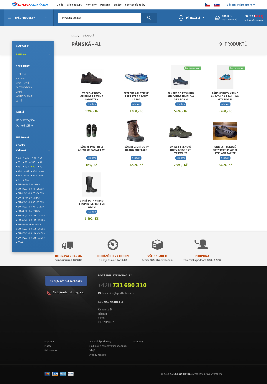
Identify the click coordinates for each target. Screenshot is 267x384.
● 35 (34, 157)
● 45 (26, 175)
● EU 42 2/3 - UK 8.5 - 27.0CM (30, 202)
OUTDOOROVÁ (24, 87)
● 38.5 (32, 162)
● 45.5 (34, 175)
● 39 (40, 162)
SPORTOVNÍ (22, 82)
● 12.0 (26, 157)
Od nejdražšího (24, 125)
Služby (117, 4)
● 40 (18, 166)
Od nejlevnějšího (25, 120)
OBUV (75, 36)
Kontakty (91, 4)
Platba (48, 346)
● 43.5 (34, 171)
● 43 (26, 171)
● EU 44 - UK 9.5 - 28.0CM (28, 211)
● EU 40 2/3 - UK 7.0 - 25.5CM (30, 188)
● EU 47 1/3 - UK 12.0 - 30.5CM (30, 233)
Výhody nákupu (97, 354)
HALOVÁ (20, 78)
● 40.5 (26, 166)
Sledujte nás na (66, 281)
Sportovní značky (135, 4)
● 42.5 (19, 171)
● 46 (41, 175)
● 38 (25, 162)
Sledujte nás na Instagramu (65, 293)
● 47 (18, 180)
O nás (60, 4)
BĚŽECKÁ (21, 74)
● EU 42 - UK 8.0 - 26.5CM (28, 197)
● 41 (33, 166)
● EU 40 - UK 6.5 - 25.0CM (28, 184)
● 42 (40, 166)
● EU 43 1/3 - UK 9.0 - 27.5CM (30, 206)
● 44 (41, 171)
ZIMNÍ (19, 91)
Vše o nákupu (74, 4)
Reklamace (50, 350)
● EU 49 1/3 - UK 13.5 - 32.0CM (30, 237)
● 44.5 (19, 175)
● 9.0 (18, 157)
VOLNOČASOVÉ (24, 96)
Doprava (49, 341)
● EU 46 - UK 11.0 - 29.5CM (29, 224)
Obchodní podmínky (100, 341)
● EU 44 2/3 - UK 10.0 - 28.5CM (30, 215)
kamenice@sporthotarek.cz (118, 293)
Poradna (105, 4)
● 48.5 (26, 180)
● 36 (40, 157)
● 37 (18, 162)
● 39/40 (19, 242)
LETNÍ (19, 100)
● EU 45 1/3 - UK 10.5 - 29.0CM (30, 220)
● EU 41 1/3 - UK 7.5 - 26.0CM (30, 193)
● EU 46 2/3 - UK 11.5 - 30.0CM (30, 228)
